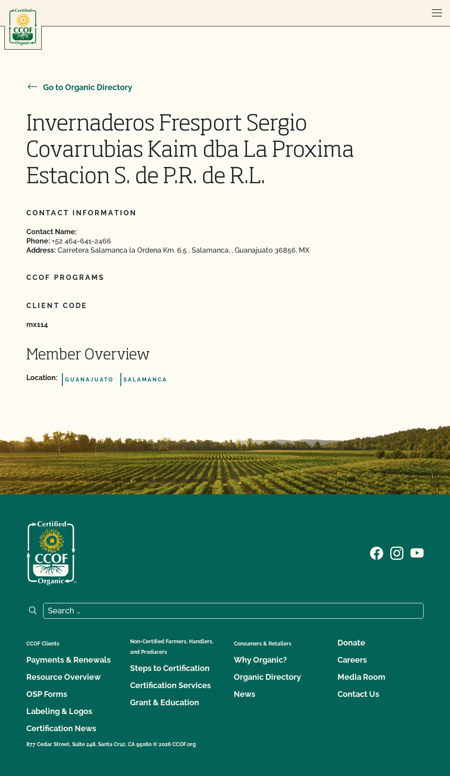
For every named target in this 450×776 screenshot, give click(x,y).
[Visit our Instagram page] (396, 552)
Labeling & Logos (59, 711)
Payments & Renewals (68, 659)
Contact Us (358, 694)
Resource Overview (63, 677)
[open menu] (437, 13)
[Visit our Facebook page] (376, 552)
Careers (352, 659)
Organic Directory (267, 677)
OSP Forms (46, 694)
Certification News (61, 728)
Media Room (361, 677)
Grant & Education (164, 702)
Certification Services (170, 685)
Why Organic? (260, 659)
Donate (351, 642)
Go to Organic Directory (79, 87)
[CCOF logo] (22, 27)
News (244, 694)
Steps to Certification (170, 668)
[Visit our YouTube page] (417, 552)
